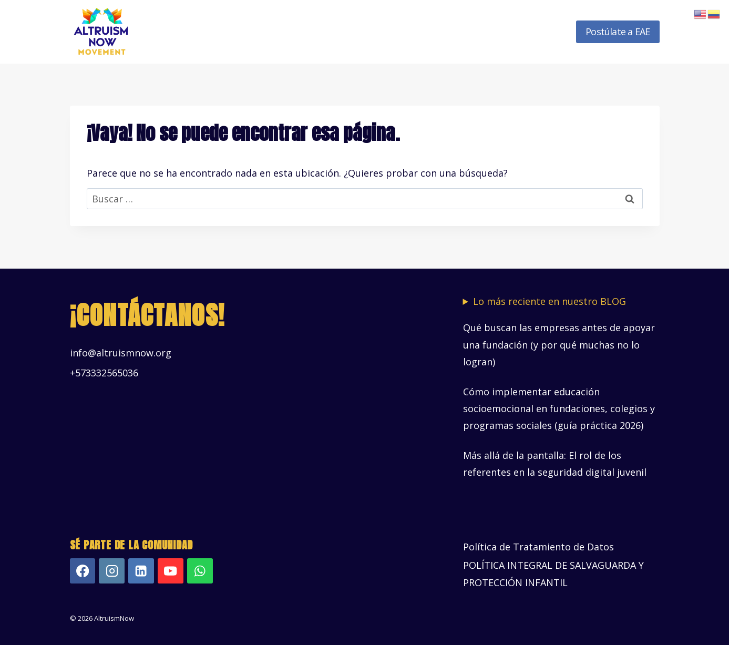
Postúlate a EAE (618, 31)
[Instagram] (112, 571)
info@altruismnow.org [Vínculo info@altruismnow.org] (120, 352)
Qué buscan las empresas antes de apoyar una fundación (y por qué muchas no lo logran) (559, 344)
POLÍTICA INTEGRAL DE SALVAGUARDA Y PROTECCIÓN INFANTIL (553, 573)
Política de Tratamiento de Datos (538, 546)
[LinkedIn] (141, 571)
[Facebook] (83, 571)
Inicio (189, 31)
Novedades (539, 31)
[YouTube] (170, 571)
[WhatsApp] (200, 571)
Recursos (481, 31)
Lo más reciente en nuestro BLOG (549, 301)
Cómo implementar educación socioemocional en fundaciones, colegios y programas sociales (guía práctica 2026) (559, 408)
